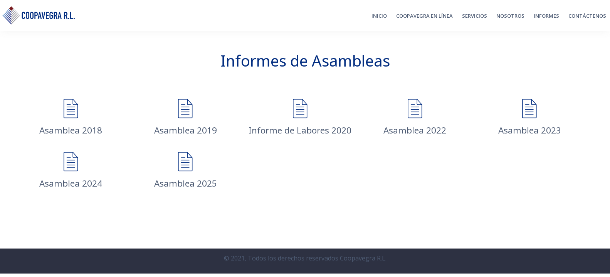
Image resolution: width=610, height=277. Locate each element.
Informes (546, 15)
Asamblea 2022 (414, 130)
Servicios (474, 15)
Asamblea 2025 (185, 183)
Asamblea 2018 (70, 130)
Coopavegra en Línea (424, 15)
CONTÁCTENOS (587, 15)
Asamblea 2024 (70, 183)
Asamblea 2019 (185, 130)
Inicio (379, 15)
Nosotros (510, 15)
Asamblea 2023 (529, 130)
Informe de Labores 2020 (300, 130)
